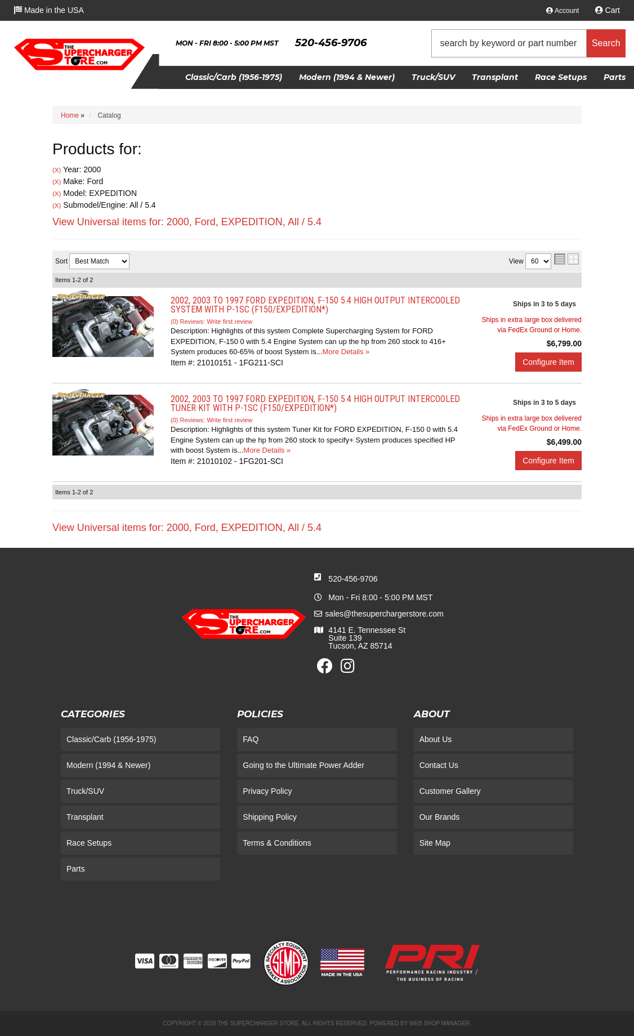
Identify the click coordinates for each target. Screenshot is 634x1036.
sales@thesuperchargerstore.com (384, 614)
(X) (56, 169)
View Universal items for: (187, 221)
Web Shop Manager (439, 1023)
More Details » (346, 351)
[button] (528, 43)
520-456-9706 (352, 578)
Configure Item (548, 362)
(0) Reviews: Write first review (211, 321)
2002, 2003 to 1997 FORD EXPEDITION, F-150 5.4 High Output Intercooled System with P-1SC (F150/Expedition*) (315, 305)
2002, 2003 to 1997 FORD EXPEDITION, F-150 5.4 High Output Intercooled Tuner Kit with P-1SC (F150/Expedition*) (315, 403)
